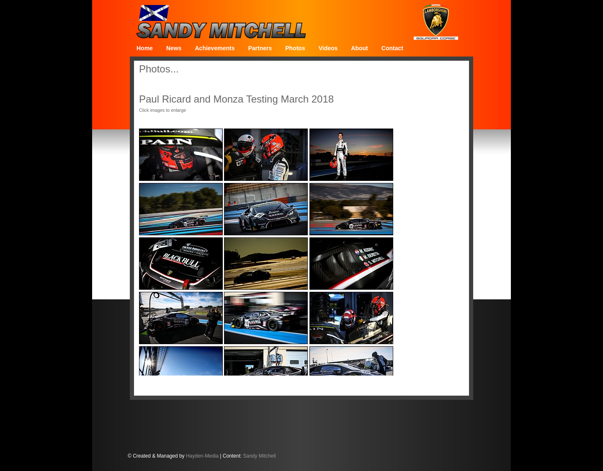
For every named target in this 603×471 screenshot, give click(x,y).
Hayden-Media (202, 456)
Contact (392, 48)
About (359, 48)
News (174, 48)
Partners (260, 48)
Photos (295, 48)
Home (145, 48)
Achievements (214, 48)
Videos (328, 48)
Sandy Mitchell (259, 456)
